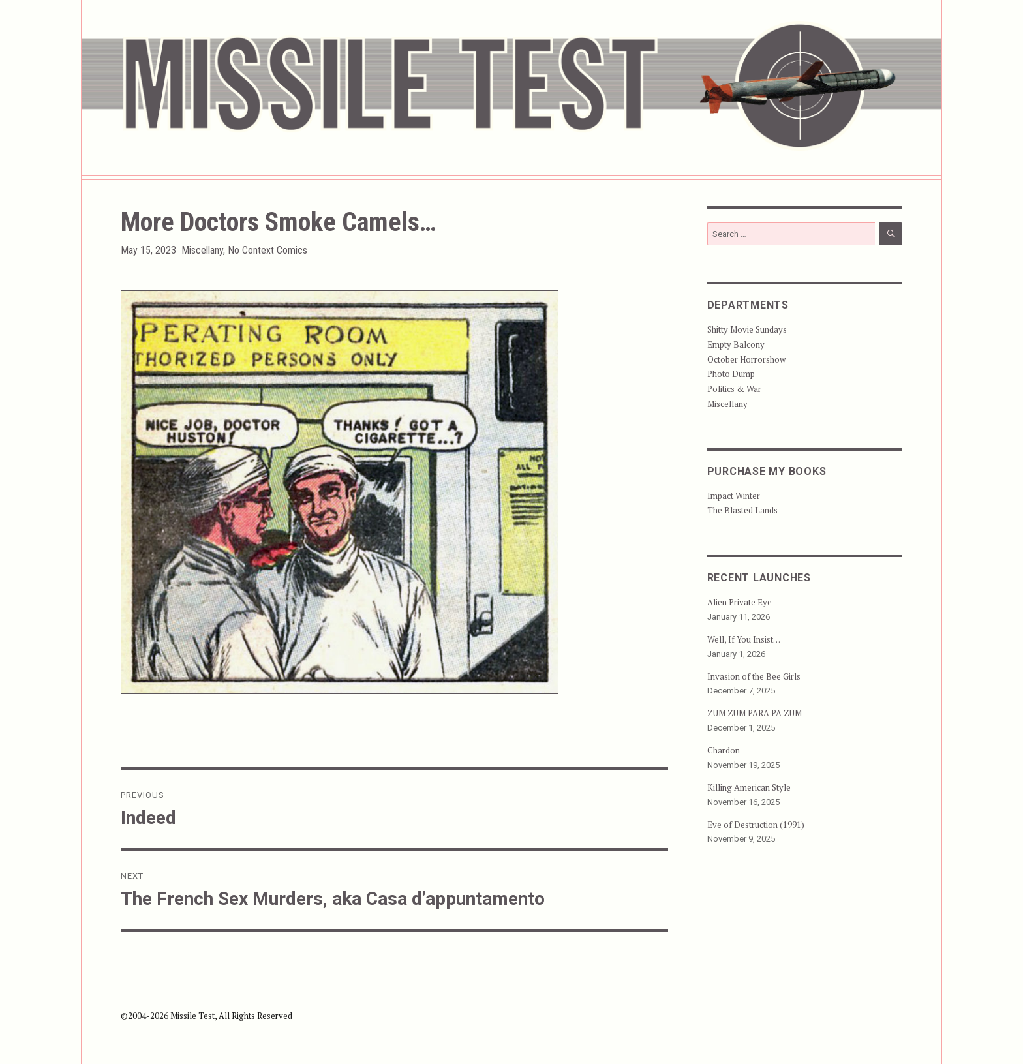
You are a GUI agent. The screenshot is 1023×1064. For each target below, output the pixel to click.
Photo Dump (731, 374)
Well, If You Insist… (743, 639)
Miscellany (202, 250)
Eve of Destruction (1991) (755, 824)
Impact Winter (733, 496)
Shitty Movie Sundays (747, 329)
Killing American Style (749, 787)
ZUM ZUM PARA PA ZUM (754, 713)
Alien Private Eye (739, 602)
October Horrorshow (746, 359)
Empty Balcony (736, 344)
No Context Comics (267, 250)
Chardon (723, 750)
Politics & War (734, 389)
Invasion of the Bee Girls (754, 676)
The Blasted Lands (742, 510)
